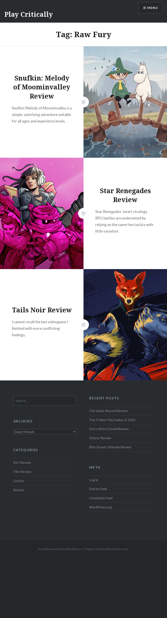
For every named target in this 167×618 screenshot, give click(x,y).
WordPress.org (100, 507)
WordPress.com (117, 549)
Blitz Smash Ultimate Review (110, 447)
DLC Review (22, 462)
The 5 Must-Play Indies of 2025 (112, 420)
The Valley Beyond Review (108, 411)
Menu (152, 8)
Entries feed (98, 489)
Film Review (22, 472)
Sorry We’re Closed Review (109, 429)
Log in (93, 480)
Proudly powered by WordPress (59, 549)
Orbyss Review (100, 438)
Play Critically (28, 14)
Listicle (18, 481)
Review (18, 490)
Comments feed (100, 498)
